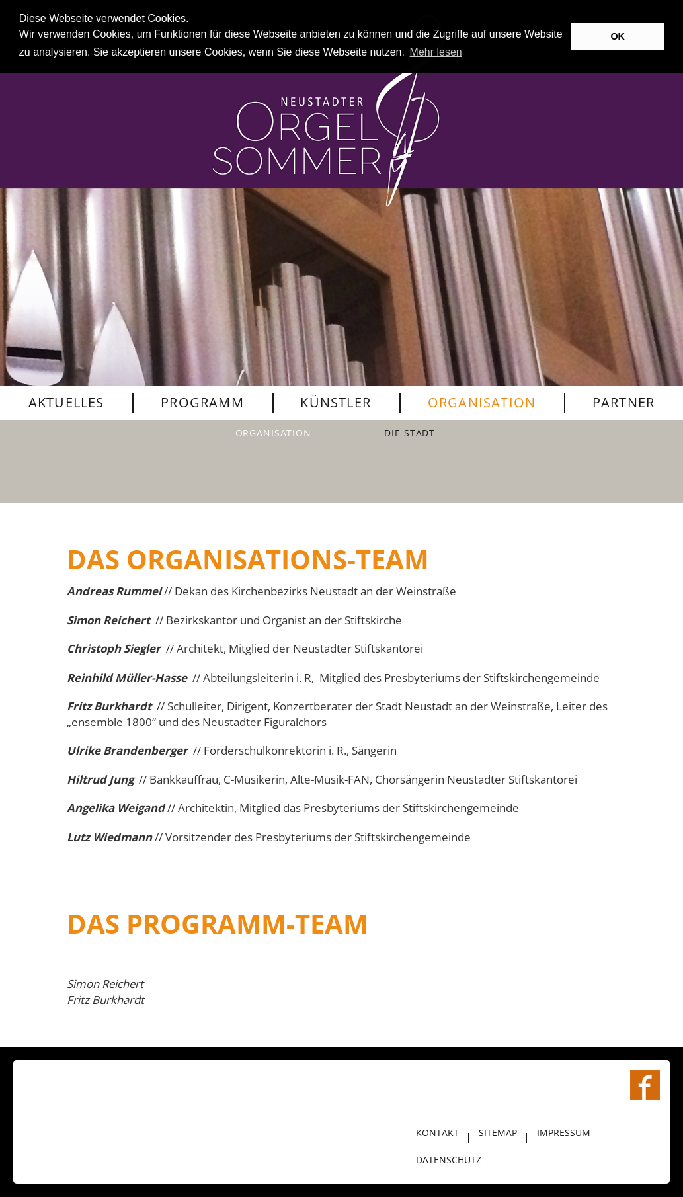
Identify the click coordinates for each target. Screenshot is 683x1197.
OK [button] (617, 36)
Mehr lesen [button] (436, 52)
